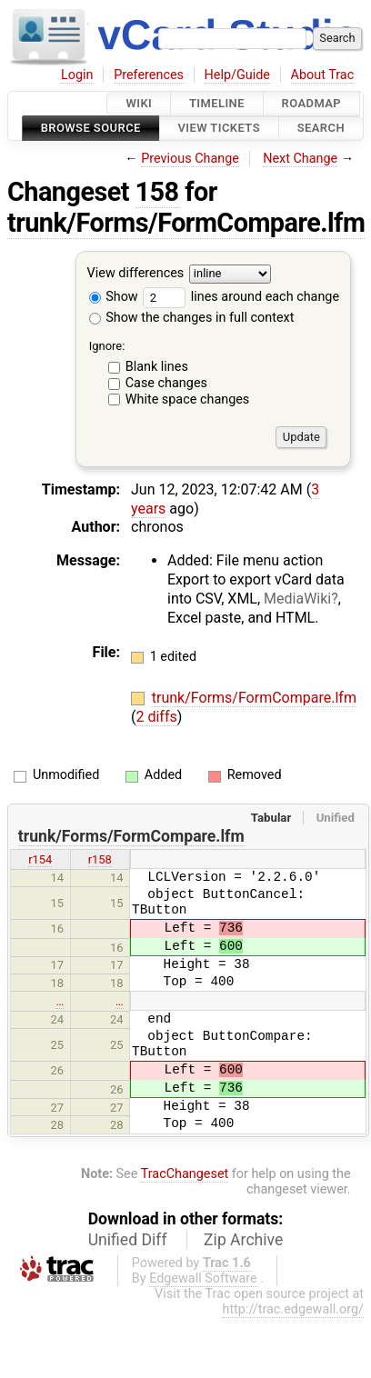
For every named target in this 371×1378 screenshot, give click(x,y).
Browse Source (91, 128)
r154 (40, 859)
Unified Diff (127, 1240)
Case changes (166, 383)
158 (157, 191)
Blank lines (156, 366)
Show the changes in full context (192, 317)
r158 (100, 859)
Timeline (217, 103)
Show (113, 297)
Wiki (138, 103)
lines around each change (241, 297)
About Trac (323, 75)
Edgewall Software (203, 1278)
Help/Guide (237, 75)
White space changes (187, 399)
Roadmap (312, 103)
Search (321, 128)
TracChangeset (185, 1174)
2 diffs (155, 716)
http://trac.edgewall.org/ (293, 1309)
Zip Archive (243, 1240)
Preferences (149, 75)
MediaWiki (297, 598)
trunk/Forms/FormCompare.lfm (186, 222)
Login (77, 75)
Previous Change (190, 158)
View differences (136, 273)
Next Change (300, 158)
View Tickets (219, 128)
